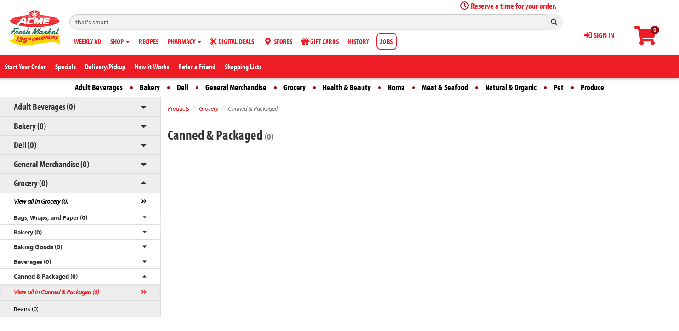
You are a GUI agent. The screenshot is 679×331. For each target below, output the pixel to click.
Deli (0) (25, 144)
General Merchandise (235, 87)
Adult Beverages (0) (44, 106)
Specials (65, 66)
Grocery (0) (31, 182)
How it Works (152, 66)
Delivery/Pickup (105, 66)
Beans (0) (26, 309)
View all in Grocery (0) (41, 201)
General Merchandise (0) (51, 164)
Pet (559, 87)
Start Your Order (25, 66)
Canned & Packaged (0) (46, 276)
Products (178, 108)
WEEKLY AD (87, 41)
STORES (277, 41)
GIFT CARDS (320, 41)
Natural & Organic (511, 87)
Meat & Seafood (445, 87)
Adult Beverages (99, 87)
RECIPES (148, 41)
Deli (182, 87)
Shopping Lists (243, 66)
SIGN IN (599, 35)
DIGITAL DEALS (232, 41)
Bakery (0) (30, 125)
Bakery (150, 87)
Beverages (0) (32, 261)
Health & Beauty (347, 87)
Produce (592, 87)
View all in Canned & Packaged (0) (56, 292)
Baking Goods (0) (38, 247)
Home (396, 87)
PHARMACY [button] (184, 41)
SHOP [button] (120, 41)
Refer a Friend (196, 66)
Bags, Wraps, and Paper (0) (50, 217)
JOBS (386, 41)
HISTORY (358, 41)
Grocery (294, 87)
